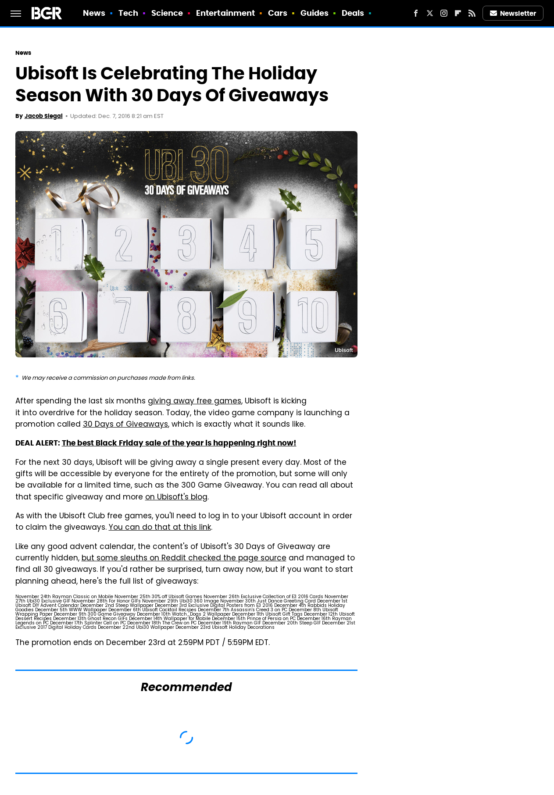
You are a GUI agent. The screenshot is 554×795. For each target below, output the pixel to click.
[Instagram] (443, 13)
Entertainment (225, 13)
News (94, 13)
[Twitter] (429, 13)
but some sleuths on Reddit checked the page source (184, 559)
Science (167, 13)
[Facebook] (415, 13)
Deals (353, 13)
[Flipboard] (457, 13)
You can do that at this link (160, 528)
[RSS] (471, 13)
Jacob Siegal (44, 116)
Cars (277, 13)
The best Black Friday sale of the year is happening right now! (179, 443)
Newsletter (513, 13)
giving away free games (194, 402)
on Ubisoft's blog (176, 498)
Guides (314, 13)
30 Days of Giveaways (125, 425)
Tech (128, 13)
